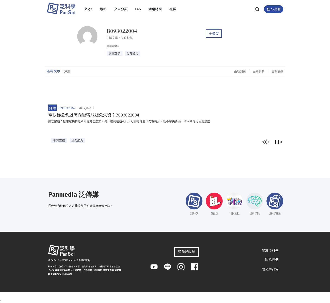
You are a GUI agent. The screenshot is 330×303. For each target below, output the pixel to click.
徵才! (88, 8)
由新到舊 (240, 71)
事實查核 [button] (114, 53)
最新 (103, 8)
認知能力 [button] (132, 53)
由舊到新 (259, 71)
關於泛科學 (270, 250)
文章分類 (121, 8)
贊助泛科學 (186, 251)
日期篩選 (277, 71)
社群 (172, 8)
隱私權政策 (270, 269)
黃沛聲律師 (108, 270)
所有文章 (53, 71)
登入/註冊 (274, 9)
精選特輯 (155, 8)
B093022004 (66, 108)
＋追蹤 (214, 33)
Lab (138, 8)
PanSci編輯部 (55, 270)
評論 (67, 71)
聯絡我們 (272, 259)
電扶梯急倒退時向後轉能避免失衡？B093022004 (93, 115)
